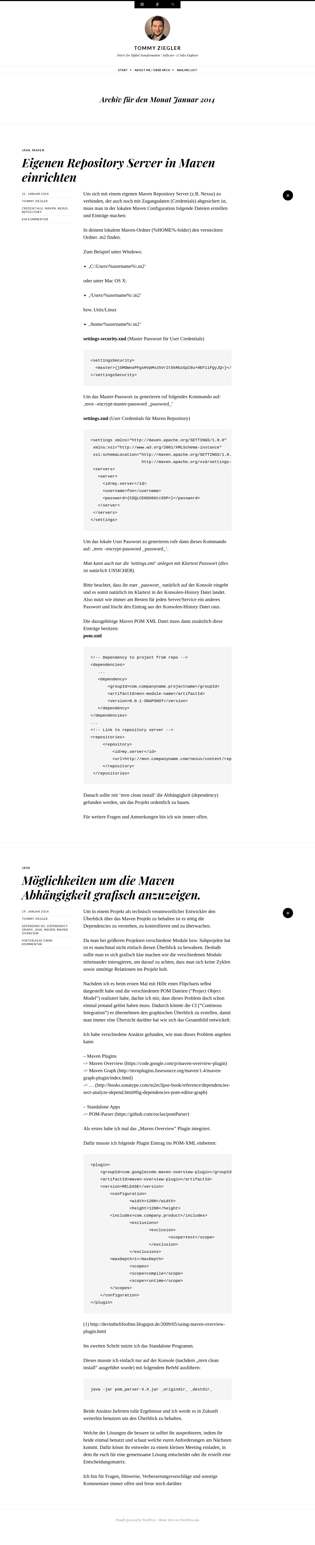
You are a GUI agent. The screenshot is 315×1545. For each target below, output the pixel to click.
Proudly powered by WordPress (136, 1534)
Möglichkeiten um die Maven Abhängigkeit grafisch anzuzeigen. (116, 893)
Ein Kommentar (35, 219)
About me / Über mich (152, 70)
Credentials (32, 208)
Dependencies (33, 940)
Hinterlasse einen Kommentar (37, 956)
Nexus (63, 208)
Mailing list (187, 70)
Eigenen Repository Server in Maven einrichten (117, 168)
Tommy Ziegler (157, 48)
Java (26, 150)
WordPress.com (189, 1534)
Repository (32, 212)
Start (123, 70)
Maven (38, 150)
